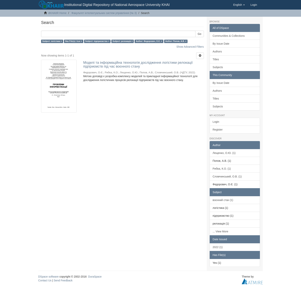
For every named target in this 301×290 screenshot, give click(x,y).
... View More (220, 231)
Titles (216, 59)
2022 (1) (218, 247)
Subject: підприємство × (97, 41)
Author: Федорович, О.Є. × (149, 41)
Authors (217, 51)
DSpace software (48, 276)
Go (199, 33)
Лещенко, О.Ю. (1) (224, 152)
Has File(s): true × (73, 41)
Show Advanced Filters (190, 46)
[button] (239, 5)
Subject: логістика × (52, 41)
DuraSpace (95, 276)
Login (216, 121)
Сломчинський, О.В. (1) (227, 176)
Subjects (218, 67)
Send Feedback (63, 280)
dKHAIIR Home (57, 13)
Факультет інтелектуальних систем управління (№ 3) (104, 13)
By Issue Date (221, 43)
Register (218, 129)
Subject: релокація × (122, 41)
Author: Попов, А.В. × (175, 41)
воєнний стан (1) (223, 200)
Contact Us (44, 280)
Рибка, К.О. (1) (222, 168)
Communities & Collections (229, 35)
